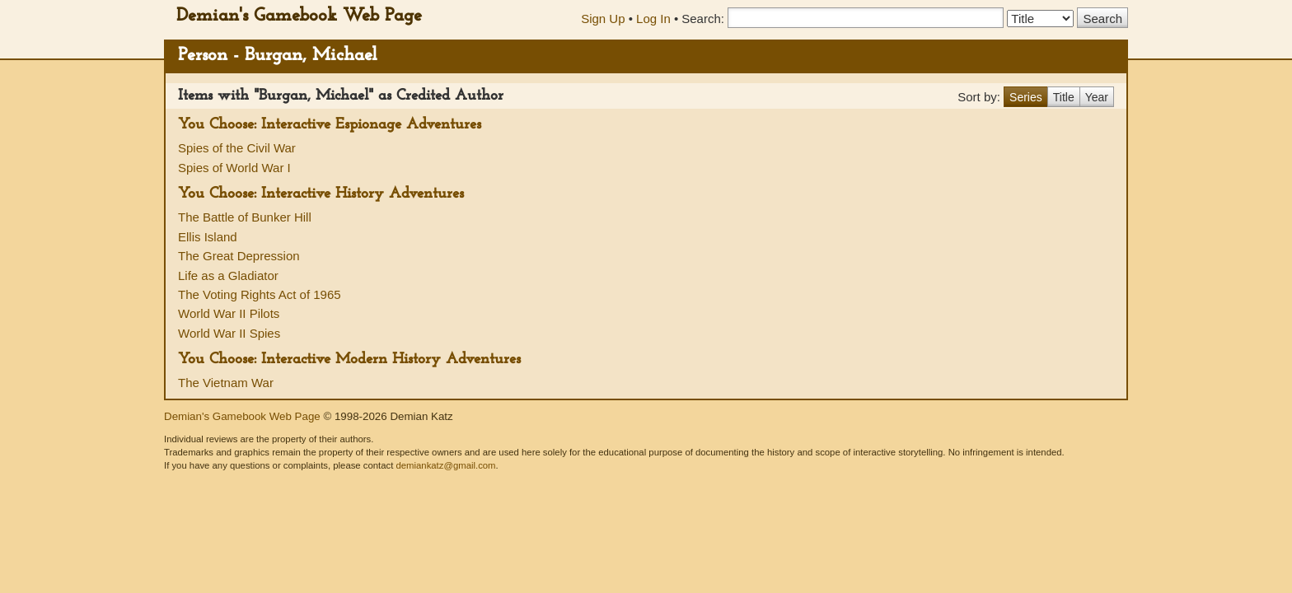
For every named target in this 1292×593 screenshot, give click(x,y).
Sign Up (603, 19)
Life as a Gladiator (228, 275)
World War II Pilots (228, 313)
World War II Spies (229, 333)
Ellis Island (207, 237)
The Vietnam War (226, 383)
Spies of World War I (234, 168)
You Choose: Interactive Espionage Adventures (329, 125)
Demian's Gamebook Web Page (299, 16)
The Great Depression (239, 256)
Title (1063, 97)
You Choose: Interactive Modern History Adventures (349, 359)
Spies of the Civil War (237, 148)
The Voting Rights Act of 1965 (259, 294)
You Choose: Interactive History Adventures (321, 194)
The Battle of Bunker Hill (244, 217)
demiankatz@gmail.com (445, 465)
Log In (653, 19)
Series (1025, 97)
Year (1096, 97)
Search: (702, 19)
